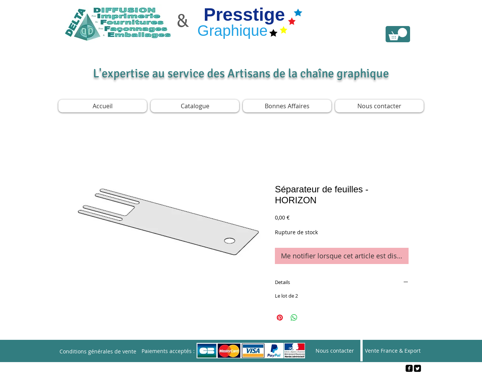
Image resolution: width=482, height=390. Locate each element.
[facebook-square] (409, 368)
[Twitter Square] (417, 368)
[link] (398, 34)
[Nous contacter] (334, 350)
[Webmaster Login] (241, 381)
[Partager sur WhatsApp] (294, 317)
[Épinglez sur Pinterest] (279, 317)
